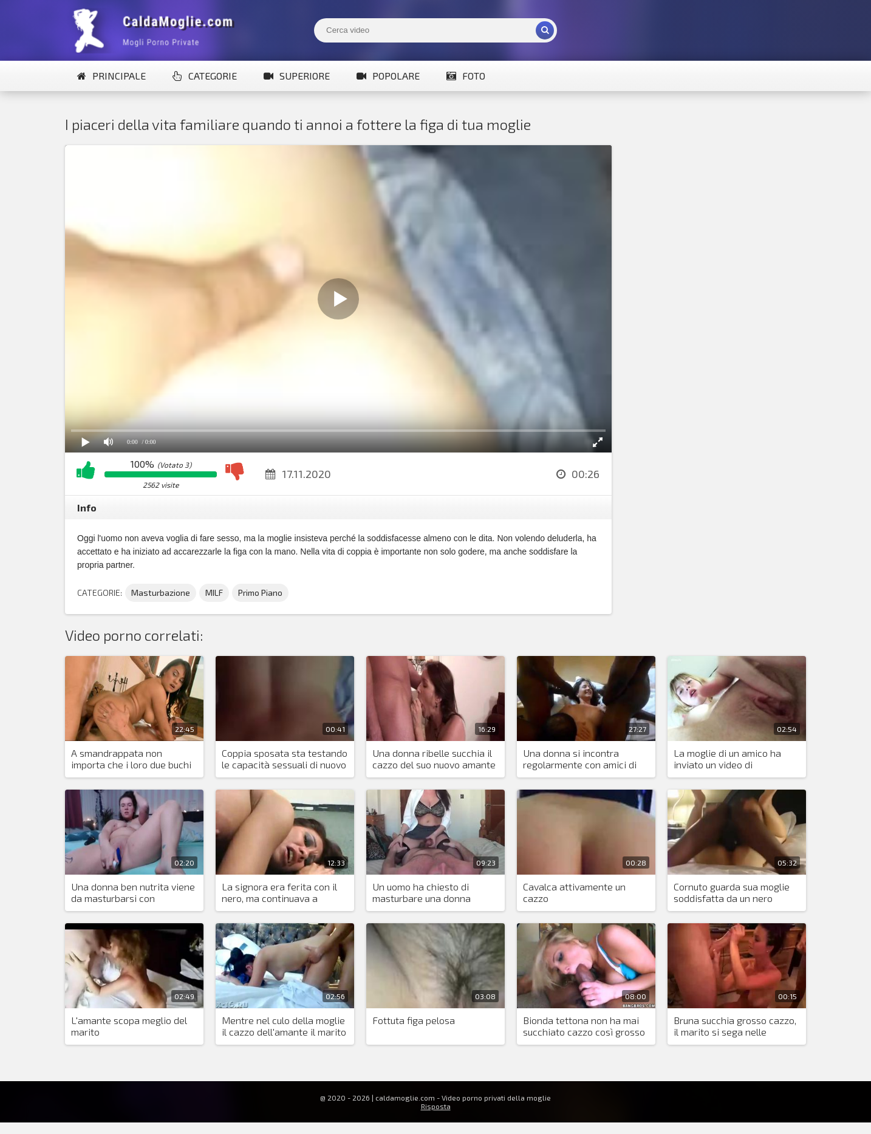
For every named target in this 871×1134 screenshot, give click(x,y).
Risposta (436, 1106)
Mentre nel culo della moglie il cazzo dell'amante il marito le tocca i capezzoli (284, 1026)
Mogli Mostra (156, 30)
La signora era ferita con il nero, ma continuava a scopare (279, 893)
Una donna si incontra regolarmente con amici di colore (580, 759)
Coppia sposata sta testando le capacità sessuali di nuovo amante (284, 759)
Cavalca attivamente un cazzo (574, 892)
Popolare (388, 75)
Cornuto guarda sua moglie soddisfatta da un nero (732, 892)
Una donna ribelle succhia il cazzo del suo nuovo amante (434, 758)
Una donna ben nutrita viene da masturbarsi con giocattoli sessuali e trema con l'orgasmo (133, 893)
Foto (465, 75)
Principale (111, 75)
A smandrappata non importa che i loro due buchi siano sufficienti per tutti (131, 759)
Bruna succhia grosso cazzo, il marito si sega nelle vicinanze (735, 1026)
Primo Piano (260, 592)
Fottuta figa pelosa (413, 1020)
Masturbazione (160, 592)
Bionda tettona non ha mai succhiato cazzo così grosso (584, 1025)
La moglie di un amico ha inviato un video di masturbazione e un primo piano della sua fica (730, 759)
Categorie (204, 75)
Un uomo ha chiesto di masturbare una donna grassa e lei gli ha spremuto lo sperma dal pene (432, 893)
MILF (214, 592)
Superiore (297, 75)
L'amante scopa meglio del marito (129, 1025)
